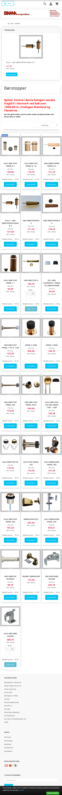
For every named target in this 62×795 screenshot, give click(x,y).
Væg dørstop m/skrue (10, 577)
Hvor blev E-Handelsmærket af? (15, 719)
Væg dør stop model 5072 (31, 403)
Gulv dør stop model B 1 (10, 164)
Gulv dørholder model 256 (51, 520)
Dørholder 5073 (31, 519)
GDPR (6, 722)
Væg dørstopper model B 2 (51, 164)
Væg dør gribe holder (51, 577)
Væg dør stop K (31, 280)
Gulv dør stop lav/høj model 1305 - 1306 (51, 405)
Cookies (7, 699)
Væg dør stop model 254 (10, 403)
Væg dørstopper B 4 (51, 221)
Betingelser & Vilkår (11, 696)
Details (21, 790)
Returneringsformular (11, 702)
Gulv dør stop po (10, 462)
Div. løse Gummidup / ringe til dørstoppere (51, 283)
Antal (30, 290)
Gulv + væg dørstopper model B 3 (20, 62)
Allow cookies (53, 793)
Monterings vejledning (11, 712)
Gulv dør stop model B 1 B (31, 164)
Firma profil (8, 692)
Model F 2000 (52, 345)
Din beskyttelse (9, 716)
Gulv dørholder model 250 (51, 463)
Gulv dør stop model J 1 (10, 281)
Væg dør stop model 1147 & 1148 (10, 346)
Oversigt (7, 709)
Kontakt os (8, 706)
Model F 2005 (31, 345)
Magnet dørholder (31, 576)
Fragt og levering (10, 689)
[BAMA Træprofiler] (31, 12)
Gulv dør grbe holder (10, 634)
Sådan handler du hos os (12, 686)
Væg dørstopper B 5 (31, 221)
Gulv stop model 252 (31, 463)
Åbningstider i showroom (12, 682)
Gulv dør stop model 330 (10, 520)
